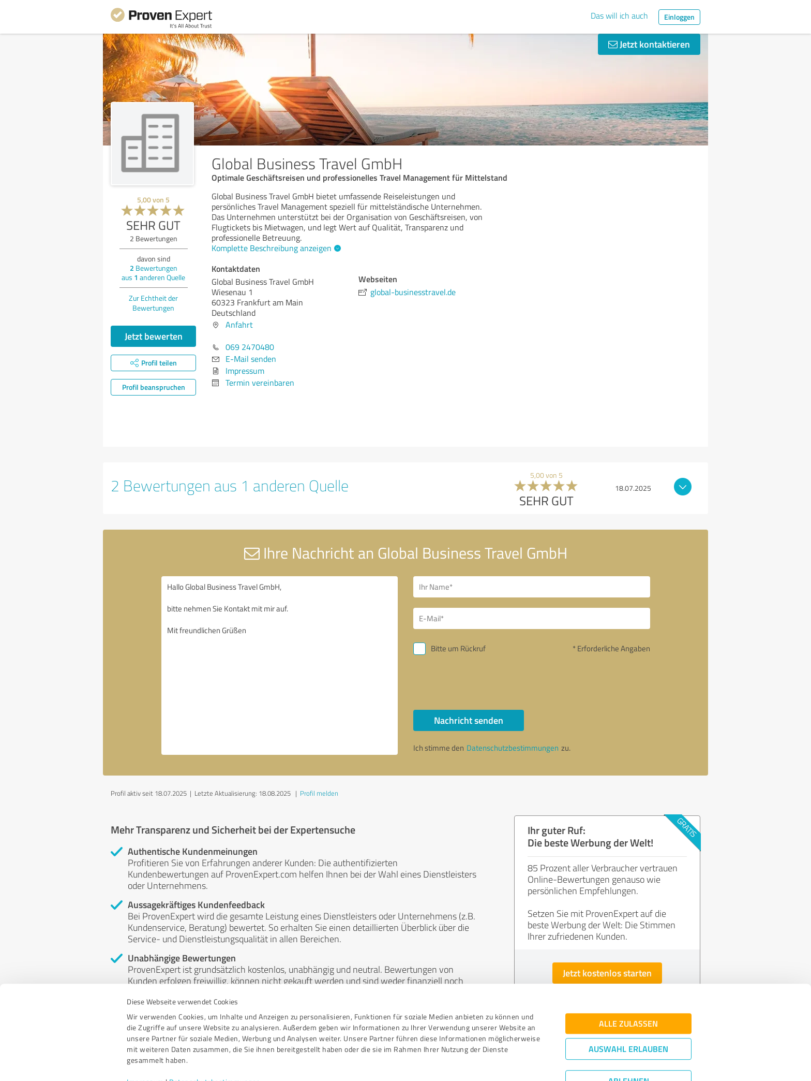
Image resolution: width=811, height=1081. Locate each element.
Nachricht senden (468, 720)
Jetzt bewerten (154, 336)
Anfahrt (239, 324)
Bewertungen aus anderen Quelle (153, 272)
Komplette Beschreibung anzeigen (275, 248)
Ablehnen (628, 1032)
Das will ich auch (619, 15)
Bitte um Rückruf (458, 648)
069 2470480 (250, 347)
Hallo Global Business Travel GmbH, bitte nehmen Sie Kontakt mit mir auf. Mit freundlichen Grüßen (279, 665)
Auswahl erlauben (628, 999)
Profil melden (319, 793)
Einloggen (679, 17)
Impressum (145, 1033)
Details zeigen (478, 1062)
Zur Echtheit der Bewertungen (153, 303)
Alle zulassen (628, 974)
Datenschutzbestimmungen (215, 1033)
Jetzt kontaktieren (649, 44)
